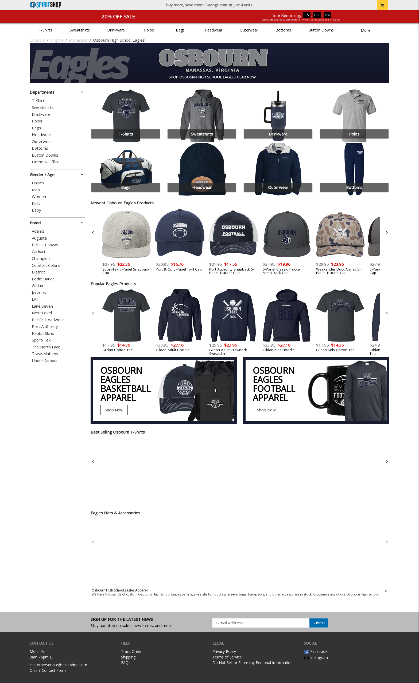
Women (39, 196)
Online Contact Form (48, 670)
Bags (180, 30)
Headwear (213, 30)
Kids (36, 203)
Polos (149, 30)
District (38, 272)
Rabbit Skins (43, 333)
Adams (38, 231)
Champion (41, 258)
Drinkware (116, 30)
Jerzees (39, 292)
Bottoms (283, 30)
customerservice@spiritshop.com (58, 664)
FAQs (125, 662)
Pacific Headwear (48, 319)
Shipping (128, 657)
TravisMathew (45, 353)
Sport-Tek (41, 340)
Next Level (42, 313)
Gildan (37, 285)
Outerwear (249, 30)
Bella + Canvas (45, 245)
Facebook (315, 651)
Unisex (38, 183)
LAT (35, 299)
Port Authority (45, 326)
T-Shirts (45, 30)
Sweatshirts (80, 30)
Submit (319, 622)
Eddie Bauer (43, 279)
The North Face (46, 347)
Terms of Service (227, 657)
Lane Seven (42, 306)
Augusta (39, 238)
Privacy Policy (224, 651)
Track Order (131, 651)
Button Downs (321, 30)
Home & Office (46, 162)
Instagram (316, 657)
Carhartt (39, 251)
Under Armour (45, 360)
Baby (36, 210)
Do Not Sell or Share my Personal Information (252, 662)
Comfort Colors (46, 265)
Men (36, 190)
